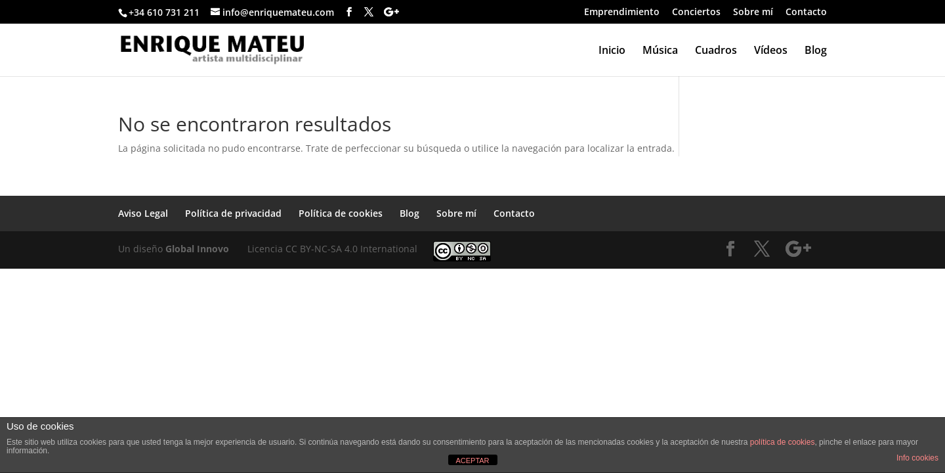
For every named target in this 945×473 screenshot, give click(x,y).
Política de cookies (341, 213)
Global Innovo (197, 248)
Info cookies (917, 457)
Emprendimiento (622, 12)
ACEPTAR (472, 460)
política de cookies (782, 442)
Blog (816, 51)
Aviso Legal (143, 213)
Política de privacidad (233, 213)
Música (660, 51)
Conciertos (696, 12)
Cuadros (716, 51)
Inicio (611, 51)
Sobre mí (753, 12)
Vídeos (771, 51)
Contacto (806, 12)
